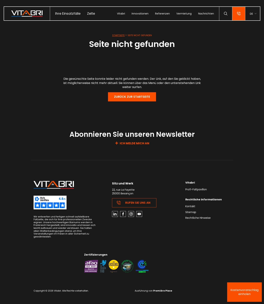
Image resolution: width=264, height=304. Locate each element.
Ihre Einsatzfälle (67, 13)
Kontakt (190, 206)
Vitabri (121, 13)
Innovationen (140, 13)
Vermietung (184, 13)
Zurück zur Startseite (132, 97)
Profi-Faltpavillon (196, 189)
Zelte (91, 13)
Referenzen (162, 13)
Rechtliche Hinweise (198, 218)
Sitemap (190, 212)
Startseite (118, 35)
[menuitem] (68, 13)
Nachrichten (206, 13)
